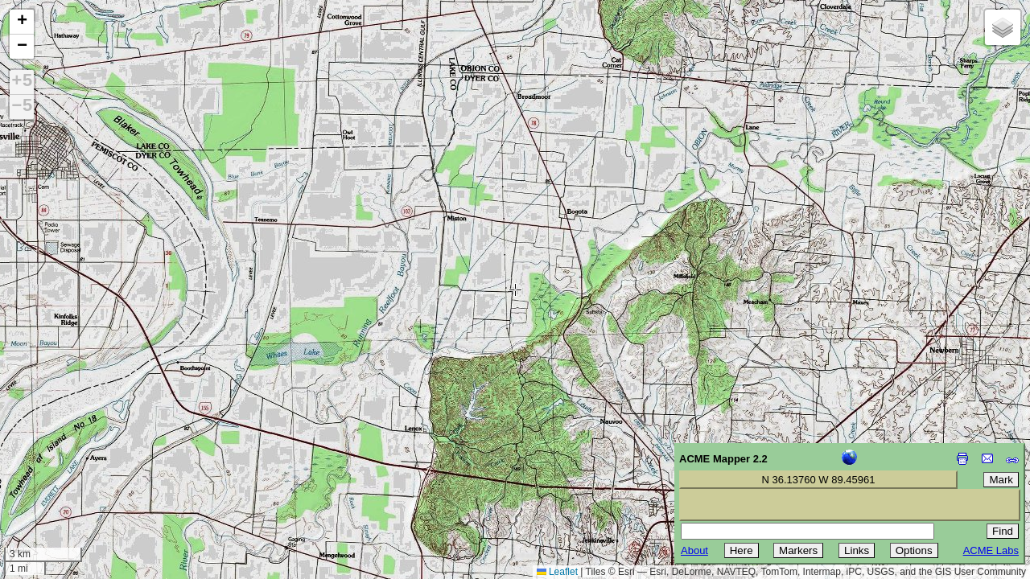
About (694, 550)
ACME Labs (991, 550)
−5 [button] (21, 107)
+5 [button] (21, 82)
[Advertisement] (85, 464)
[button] (22, 22)
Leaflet (557, 571)
